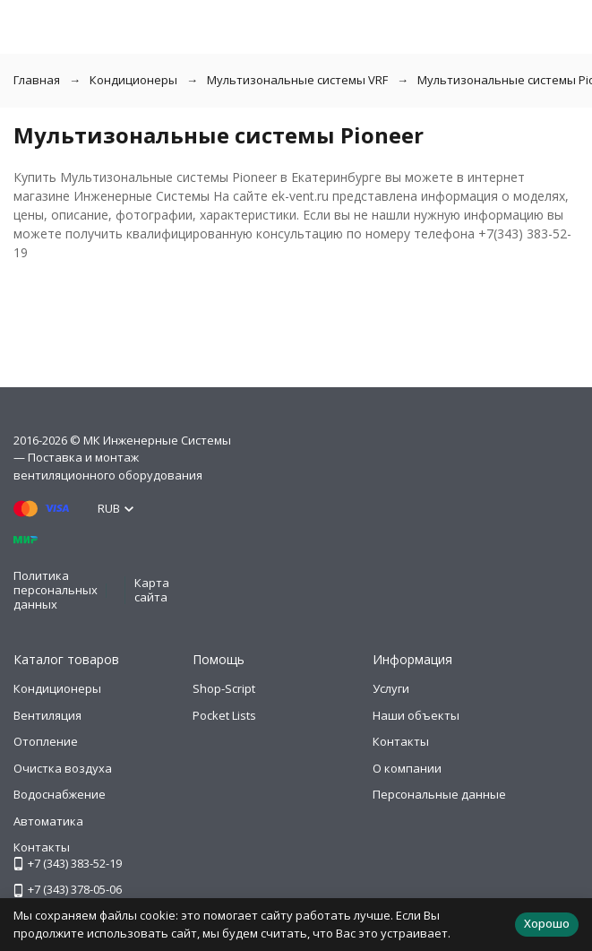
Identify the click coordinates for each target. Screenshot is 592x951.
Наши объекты (416, 715)
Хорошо (547, 923)
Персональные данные (439, 794)
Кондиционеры (133, 80)
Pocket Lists (224, 715)
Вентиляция (47, 715)
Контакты (401, 741)
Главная (36, 80)
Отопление (45, 741)
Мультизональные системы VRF (297, 80)
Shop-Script (224, 688)
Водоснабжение (59, 794)
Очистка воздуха (62, 768)
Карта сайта (151, 590)
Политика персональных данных (55, 589)
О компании (407, 768)
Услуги (391, 688)
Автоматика (48, 821)
